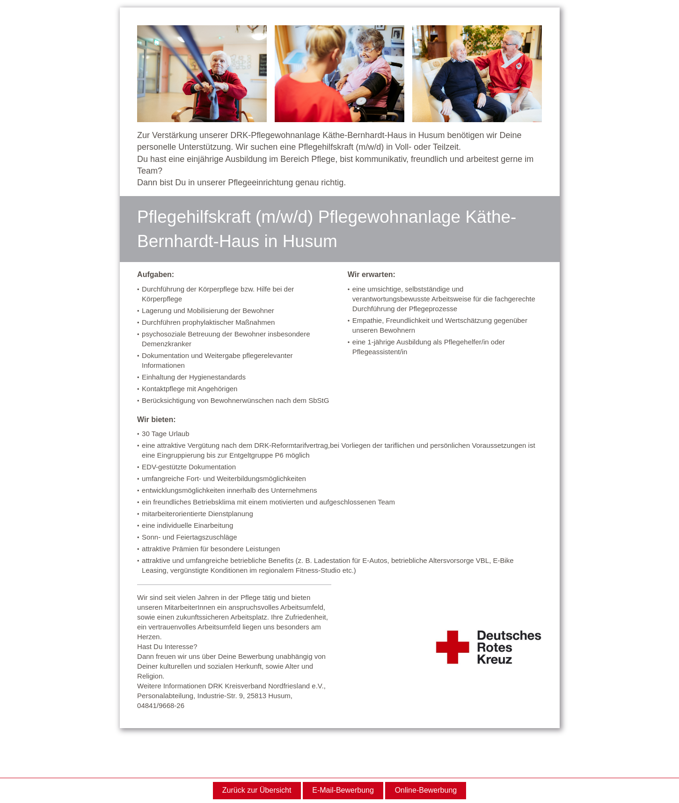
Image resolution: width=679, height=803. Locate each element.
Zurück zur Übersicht (257, 790)
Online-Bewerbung (426, 790)
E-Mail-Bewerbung (343, 790)
